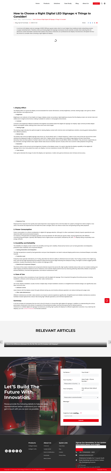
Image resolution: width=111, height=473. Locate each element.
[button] (102, 3)
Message (66, 401)
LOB (74, 237)
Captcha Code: (72, 413)
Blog (77, 3)
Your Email (85, 372)
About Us (86, 3)
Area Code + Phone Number (88, 380)
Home (37, 3)
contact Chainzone (28, 308)
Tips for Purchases (23, 23)
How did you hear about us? (89, 389)
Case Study (68, 3)
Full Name (66, 372)
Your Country (67, 380)
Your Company (68, 389)
